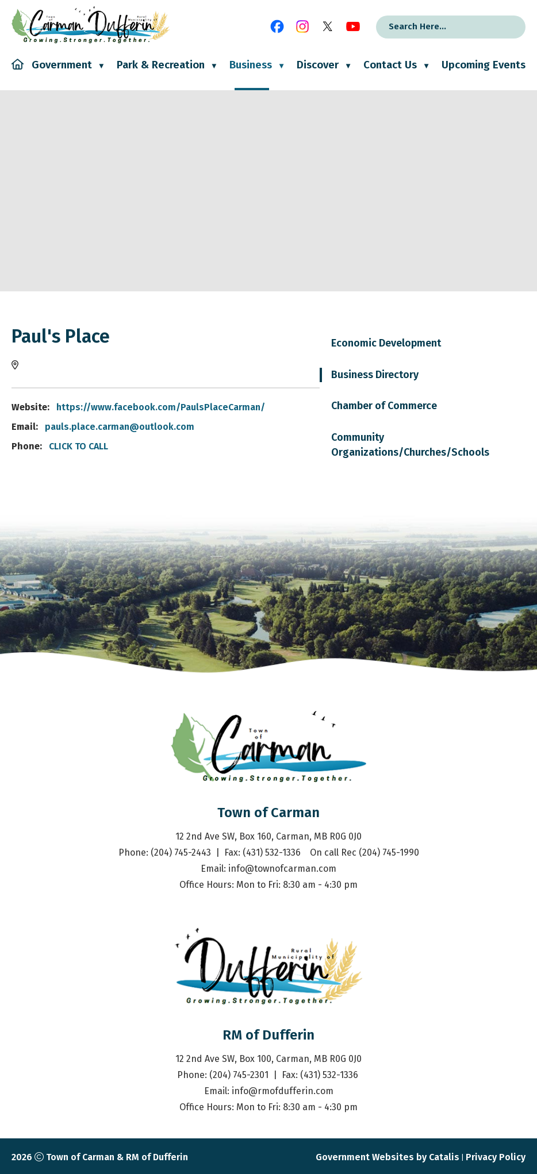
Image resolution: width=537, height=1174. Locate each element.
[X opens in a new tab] (328, 26)
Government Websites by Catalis (387, 1157)
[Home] (17, 74)
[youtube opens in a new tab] (353, 26)
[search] (435, 26)
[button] (505, 27)
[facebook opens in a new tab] (277, 26)
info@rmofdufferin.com (282, 1091)
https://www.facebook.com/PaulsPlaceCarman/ (378, 407)
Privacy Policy (496, 1157)
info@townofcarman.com (282, 868)
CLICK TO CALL (295, 446)
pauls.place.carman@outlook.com (337, 426)
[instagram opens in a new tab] (302, 26)
